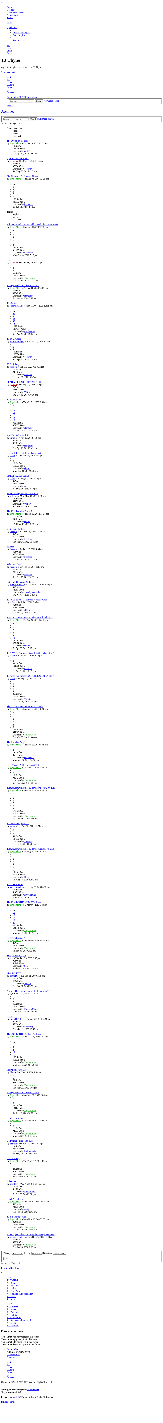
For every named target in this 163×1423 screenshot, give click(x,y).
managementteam (18, 1237)
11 (14, 1054)
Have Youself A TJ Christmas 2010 (23, 765)
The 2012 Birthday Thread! (19, 511)
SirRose (28, 841)
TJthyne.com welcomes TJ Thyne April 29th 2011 (29, 617)
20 (14, 920)
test (8, 260)
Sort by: (33, 1253)
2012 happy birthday (16, 529)
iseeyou (13, 1143)
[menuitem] (9, 7)
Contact (10, 92)
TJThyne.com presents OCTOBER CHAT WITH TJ (30, 676)
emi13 (27, 151)
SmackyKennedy (17, 584)
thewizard (28, 252)
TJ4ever (28, 169)
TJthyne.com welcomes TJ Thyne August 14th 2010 (30, 849)
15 (14, 410)
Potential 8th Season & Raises (20, 582)
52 (14, 318)
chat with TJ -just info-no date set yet (24, 453)
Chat (9, 89)
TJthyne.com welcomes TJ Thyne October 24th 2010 (31, 788)
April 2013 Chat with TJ (18, 435)
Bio (8, 79)
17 (14, 415)
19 (14, 420)
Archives (7, 111)
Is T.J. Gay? (12, 1016)
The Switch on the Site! (17, 141)
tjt (11, 993)
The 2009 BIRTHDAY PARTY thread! (24, 1034)
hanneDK (28, 204)
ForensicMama (16, 306)
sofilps (27, 1209)
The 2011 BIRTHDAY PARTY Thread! (25, 706)
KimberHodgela (17, 341)
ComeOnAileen (17, 1019)
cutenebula (29, 757)
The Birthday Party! (16, 742)
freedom (13, 367)
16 (14, 412)
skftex (12, 438)
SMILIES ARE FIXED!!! (18, 476)
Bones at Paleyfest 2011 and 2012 (22, 493)
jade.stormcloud (17, 887)
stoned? (10, 546)
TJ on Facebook (14, 399)
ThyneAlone (15, 143)
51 (14, 316)
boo (11, 958)
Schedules (11, 1181)
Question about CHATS (18, 158)
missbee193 (29, 331)
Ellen (12, 1072)
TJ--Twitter (12, 303)
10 (14, 638)
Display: (13, 1253)
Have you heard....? (16, 938)
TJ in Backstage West (17, 1217)
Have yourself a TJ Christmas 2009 (23, 285)
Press (9, 87)
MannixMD (33, 1389)
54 (14, 324)
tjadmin (13, 161)
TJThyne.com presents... (18, 823)
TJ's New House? (15, 884)
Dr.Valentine (30, 895)
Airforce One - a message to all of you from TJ (28, 991)
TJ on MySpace (14, 339)
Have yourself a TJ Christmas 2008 (23, 1092)
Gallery (10, 84)
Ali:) (26, 486)
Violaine (28, 699)
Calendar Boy (13, 1158)
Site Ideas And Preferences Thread (22, 176)
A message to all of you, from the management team (30, 1234)
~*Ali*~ (28, 668)
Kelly (26, 877)
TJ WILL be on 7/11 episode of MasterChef (27, 599)
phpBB (16, 1397)
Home (9, 77)
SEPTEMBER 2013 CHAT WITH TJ (24, 382)
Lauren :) (28, 1026)
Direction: (54, 1253)
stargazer (28, 296)
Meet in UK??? (14, 973)
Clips (9, 82)
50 (14, 313)
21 (14, 923)
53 (14, 321)
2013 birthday (13, 364)
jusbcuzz (14, 496)
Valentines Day (14, 564)
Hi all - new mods (15, 1118)
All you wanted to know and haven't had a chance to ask (32, 224)
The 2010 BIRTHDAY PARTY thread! (24, 902)
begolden (14, 1184)
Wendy (27, 504)
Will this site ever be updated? (21, 1141)
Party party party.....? (16, 1070)
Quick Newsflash (15, 1199)
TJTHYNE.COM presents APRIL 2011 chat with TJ (30, 653)
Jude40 (27, 983)
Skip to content (8, 72)
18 (14, 417)
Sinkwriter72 (30, 1151)
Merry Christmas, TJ (16, 955)
